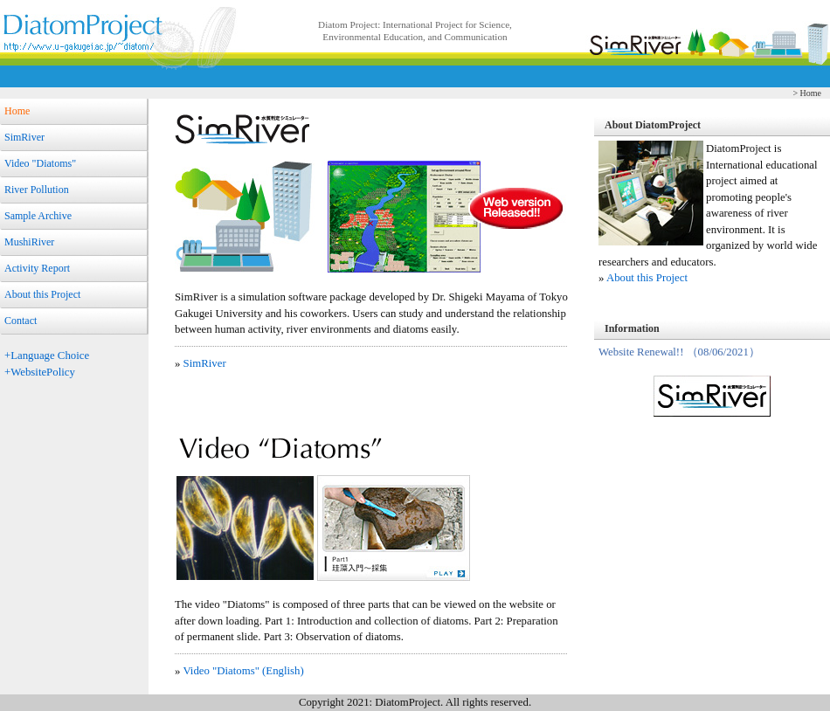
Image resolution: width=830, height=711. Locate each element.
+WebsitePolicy (39, 372)
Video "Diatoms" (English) (243, 671)
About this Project (42, 294)
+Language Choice (46, 355)
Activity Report (37, 268)
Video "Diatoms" (40, 163)
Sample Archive (38, 216)
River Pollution (36, 189)
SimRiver (24, 137)
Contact (20, 320)
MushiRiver (29, 242)
